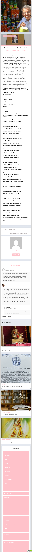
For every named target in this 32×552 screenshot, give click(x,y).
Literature (3, 348)
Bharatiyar (6, 36)
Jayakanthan (7, 467)
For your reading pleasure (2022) (10, 414)
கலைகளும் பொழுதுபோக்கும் (10, 548)
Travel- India (6, 497)
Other (6, 483)
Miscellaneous (12, 36)
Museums (7, 520)
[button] (29, 551)
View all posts (16, 254)
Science (6, 487)
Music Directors (8, 479)
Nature (6, 508)
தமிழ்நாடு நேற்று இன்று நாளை (9, 542)
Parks (6, 528)
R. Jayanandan (8, 269)
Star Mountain (16, 13)
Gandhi (6, 463)
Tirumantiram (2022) (7, 442)
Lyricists (7, 475)
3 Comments (23, 50)
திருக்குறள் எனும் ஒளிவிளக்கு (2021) (11, 350)
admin (8, 50)
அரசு (6, 544)
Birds (6, 459)
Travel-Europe (7, 534)
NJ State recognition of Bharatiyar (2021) (12, 386)
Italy (6, 536)
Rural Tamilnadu (7, 493)
